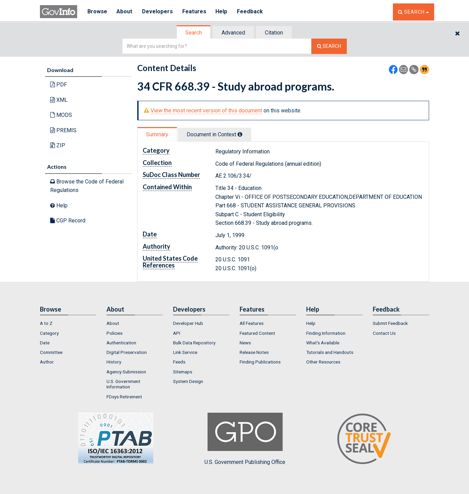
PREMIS (63, 130)
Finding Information (325, 333)
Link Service (185, 352)
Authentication (121, 342)
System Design (188, 381)
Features (195, 12)
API (176, 333)
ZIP (57, 145)
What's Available (322, 342)
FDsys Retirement (124, 396)
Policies (114, 333)
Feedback (252, 12)
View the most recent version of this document (206, 110)
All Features (252, 323)
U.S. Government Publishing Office (244, 439)
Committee (51, 352)
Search (193, 32)
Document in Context (214, 134)
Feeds (179, 362)
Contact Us (384, 333)
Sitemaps (182, 371)
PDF (58, 84)
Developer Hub (188, 323)
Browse (97, 12)
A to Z (46, 323)
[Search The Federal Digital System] (329, 46)
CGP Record (67, 220)
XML (59, 100)
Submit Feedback (390, 323)
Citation (274, 32)
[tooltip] (240, 134)
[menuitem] (68, 323)
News (245, 342)
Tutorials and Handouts (329, 352)
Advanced (233, 32)
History (113, 362)
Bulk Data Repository (194, 342)
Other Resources (323, 362)
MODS (61, 115)
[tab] (193, 32)
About (125, 12)
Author (47, 362)
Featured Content (257, 333)
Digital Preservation (126, 352)
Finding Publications (260, 362)
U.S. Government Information (123, 384)
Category (49, 333)
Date (44, 342)
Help (223, 12)
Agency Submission (126, 371)
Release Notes (254, 352)
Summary (157, 134)
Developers (158, 12)
